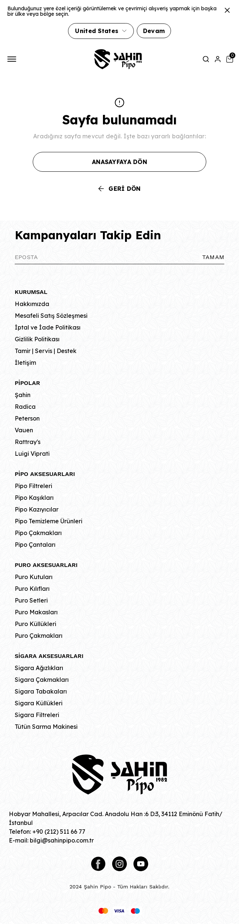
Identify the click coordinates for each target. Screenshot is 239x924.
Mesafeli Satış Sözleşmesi (51, 315)
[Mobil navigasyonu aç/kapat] (13, 59)
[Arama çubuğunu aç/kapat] (206, 59)
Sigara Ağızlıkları (39, 668)
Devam (154, 30)
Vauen (24, 430)
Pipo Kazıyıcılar (36, 509)
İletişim (25, 362)
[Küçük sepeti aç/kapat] (229, 59)
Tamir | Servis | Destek (45, 350)
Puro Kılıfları (32, 588)
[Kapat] (227, 10)
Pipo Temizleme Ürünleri (48, 521)
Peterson (27, 418)
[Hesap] (218, 59)
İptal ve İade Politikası (48, 327)
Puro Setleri (31, 600)
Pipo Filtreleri (33, 486)
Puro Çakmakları (39, 635)
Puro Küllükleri (35, 623)
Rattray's (27, 441)
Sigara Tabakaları (41, 691)
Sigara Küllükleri (39, 703)
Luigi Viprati (32, 453)
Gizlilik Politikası (37, 339)
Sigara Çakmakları (42, 679)
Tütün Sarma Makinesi (46, 726)
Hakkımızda (32, 304)
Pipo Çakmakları (38, 532)
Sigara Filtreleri (37, 715)
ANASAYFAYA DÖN (119, 161)
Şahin (23, 395)
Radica (25, 406)
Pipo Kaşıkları (34, 497)
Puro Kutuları (34, 577)
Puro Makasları (36, 612)
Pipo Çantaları (35, 544)
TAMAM (213, 257)
